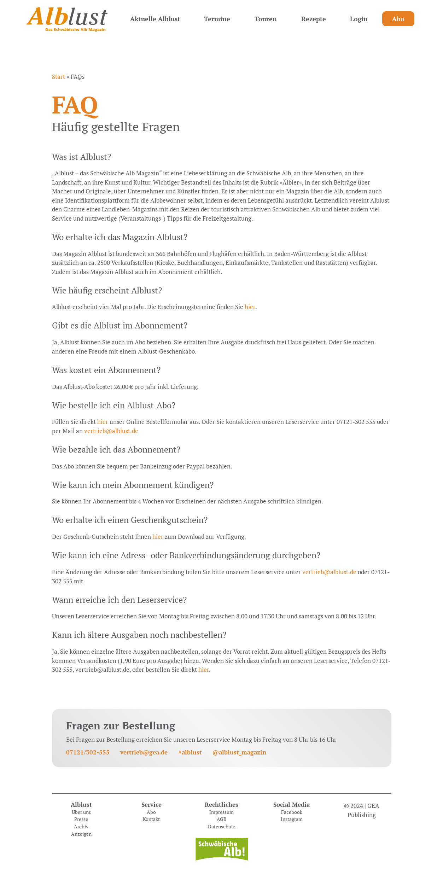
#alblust (190, 752)
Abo (398, 18)
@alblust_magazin (239, 752)
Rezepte (313, 18)
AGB (222, 819)
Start (58, 76)
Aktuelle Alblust (155, 18)
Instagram (292, 819)
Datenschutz (221, 826)
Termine (217, 18)
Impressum (221, 812)
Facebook (291, 812)
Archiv (81, 826)
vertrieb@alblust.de (111, 431)
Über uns (81, 812)
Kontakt (151, 819)
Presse (81, 819)
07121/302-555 (88, 752)
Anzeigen (81, 834)
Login (359, 18)
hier (250, 307)
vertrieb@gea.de (144, 752)
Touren (266, 18)
